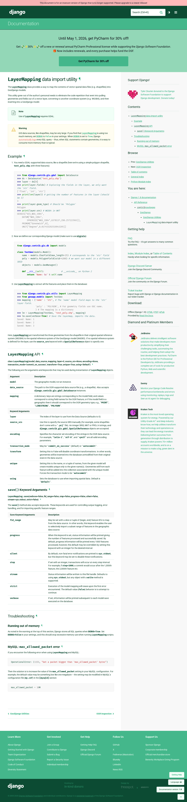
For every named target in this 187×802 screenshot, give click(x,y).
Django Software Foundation (21, 759)
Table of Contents (162, 253)
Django (17, 12)
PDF (156, 312)
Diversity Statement (17, 769)
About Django (14, 745)
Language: (176, 782)
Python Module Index (141, 181)
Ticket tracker (135, 290)
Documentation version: (170, 789)
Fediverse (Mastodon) (123, 754)
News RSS (117, 769)
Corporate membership (156, 749)
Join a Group (53, 745)
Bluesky (116, 759)
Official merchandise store (157, 754)
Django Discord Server (140, 265)
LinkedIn (117, 764)
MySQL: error (154, 146)
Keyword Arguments (150, 131)
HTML (150, 312)
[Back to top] (181, 797)
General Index (137, 177)
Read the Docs (146, 315)
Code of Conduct (16, 764)
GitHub (116, 745)
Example (138, 121)
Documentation (23, 23)
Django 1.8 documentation (143, 197)
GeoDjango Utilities (18, 713)
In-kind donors (73, 786)
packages (146, 207)
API (143, 126)
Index (131, 253)
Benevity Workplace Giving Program (162, 759)
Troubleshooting (141, 136)
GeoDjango (145, 212)
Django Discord (87, 749)
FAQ (130, 238)
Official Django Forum (140, 278)
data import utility (147, 116)
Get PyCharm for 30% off (93, 61)
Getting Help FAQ (88, 745)
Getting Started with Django (21, 749)
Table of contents (139, 172)
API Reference (140, 202)
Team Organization (17, 754)
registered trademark (85, 796)
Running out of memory (148, 141)
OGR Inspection (105, 713)
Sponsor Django (153, 745)
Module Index (142, 253)
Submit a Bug (53, 754)
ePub (162, 312)
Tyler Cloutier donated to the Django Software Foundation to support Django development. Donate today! (158, 94)
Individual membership (57, 764)
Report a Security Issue (58, 759)
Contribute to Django (57, 749)
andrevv (148, 787)
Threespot (128, 787)
